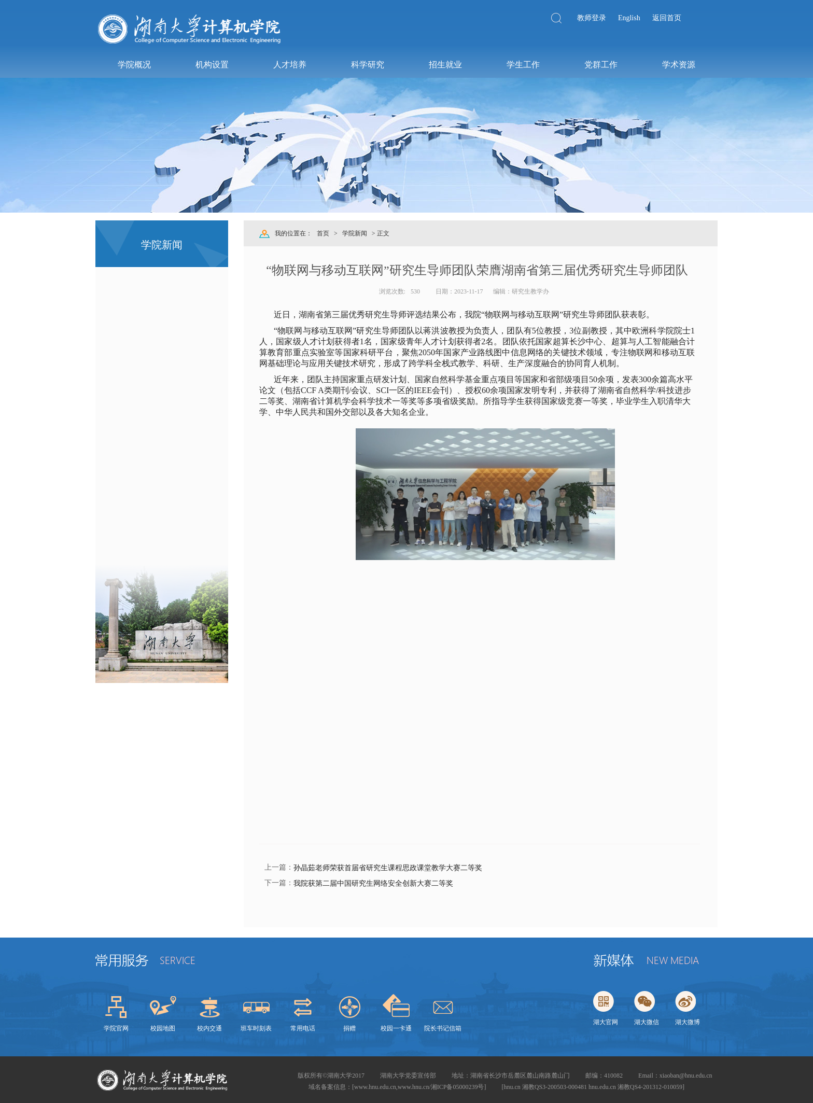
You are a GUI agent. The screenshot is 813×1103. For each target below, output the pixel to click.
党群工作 (600, 64)
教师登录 (591, 18)
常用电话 (302, 1028)
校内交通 (209, 1028)
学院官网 (116, 1028)
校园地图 (162, 1028)
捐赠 (349, 1028)
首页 (323, 233)
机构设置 (211, 64)
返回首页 (666, 18)
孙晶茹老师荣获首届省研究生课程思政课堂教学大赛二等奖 (387, 868)
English (629, 18)
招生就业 (444, 64)
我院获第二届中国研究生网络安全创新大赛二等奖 (373, 883)
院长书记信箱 (442, 1028)
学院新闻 (354, 233)
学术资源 (678, 64)
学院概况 (133, 64)
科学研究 (367, 64)
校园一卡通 (396, 1028)
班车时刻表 (256, 1028)
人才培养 (289, 64)
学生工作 (522, 64)
